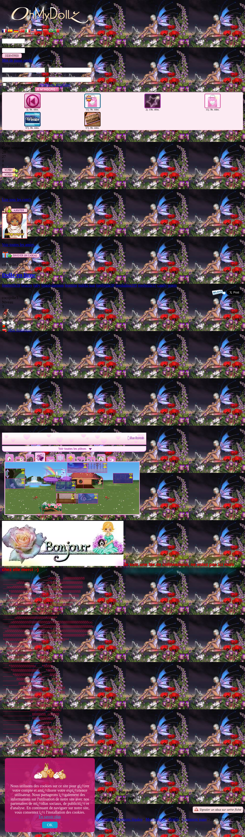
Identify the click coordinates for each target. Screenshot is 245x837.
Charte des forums (98, 819)
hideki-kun (86, 285)
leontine (71, 285)
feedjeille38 (105, 285)
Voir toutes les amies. (18, 245)
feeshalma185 (126, 285)
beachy (26, 285)
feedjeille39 (11, 285)
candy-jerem (167, 285)
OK (49, 825)
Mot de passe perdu (17, 60)
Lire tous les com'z (16, 199)
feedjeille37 (147, 285)
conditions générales (54, 85)
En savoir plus (50, 817)
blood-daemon (52, 285)
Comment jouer (195, 819)
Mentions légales (129, 819)
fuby (36, 285)
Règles (174, 819)
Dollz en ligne (19, 275)
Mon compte (155, 819)
